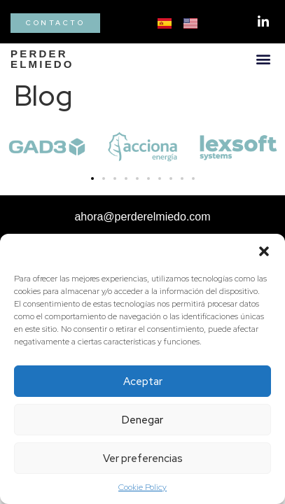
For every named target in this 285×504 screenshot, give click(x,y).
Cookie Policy (142, 487)
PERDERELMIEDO (42, 59)
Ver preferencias (143, 458)
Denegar (142, 420)
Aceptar (142, 381)
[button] (264, 251)
